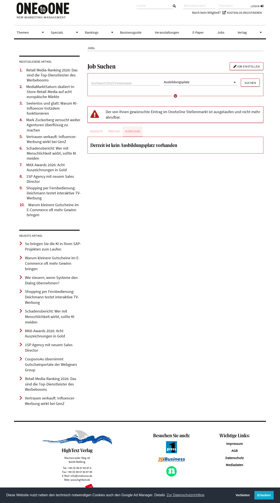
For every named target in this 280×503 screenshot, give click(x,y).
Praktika (114, 131)
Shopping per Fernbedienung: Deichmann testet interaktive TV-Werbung (53, 193)
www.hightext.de (80, 479)
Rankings (100, 32)
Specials (65, 32)
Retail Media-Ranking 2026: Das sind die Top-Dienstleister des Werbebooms (52, 75)
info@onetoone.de (81, 475)
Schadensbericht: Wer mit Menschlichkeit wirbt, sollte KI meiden (51, 153)
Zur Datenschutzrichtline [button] (186, 495)
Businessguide (131, 32)
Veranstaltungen (167, 32)
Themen (31, 32)
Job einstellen (246, 66)
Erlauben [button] (264, 495)
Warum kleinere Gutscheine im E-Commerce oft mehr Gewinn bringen (53, 209)
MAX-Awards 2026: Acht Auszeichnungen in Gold (46, 167)
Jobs (220, 32)
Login (257, 6)
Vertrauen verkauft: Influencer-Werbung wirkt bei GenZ (51, 139)
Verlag (250, 32)
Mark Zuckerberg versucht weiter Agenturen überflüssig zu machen (53, 125)
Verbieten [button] (243, 495)
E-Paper (198, 32)
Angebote (96, 131)
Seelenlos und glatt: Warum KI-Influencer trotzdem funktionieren (52, 108)
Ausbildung (132, 131)
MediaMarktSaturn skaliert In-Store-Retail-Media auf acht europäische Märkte (50, 91)
